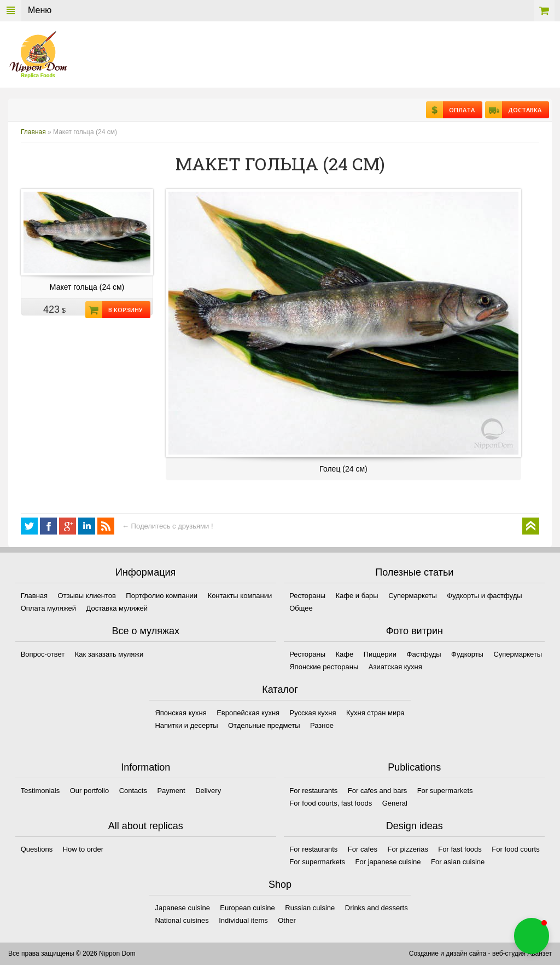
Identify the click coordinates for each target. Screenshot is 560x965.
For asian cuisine (458, 862)
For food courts (515, 849)
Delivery (208, 790)
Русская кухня (313, 713)
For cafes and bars (377, 790)
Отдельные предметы (264, 725)
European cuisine (247, 908)
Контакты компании (240, 595)
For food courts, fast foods (330, 803)
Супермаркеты (412, 595)
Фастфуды (424, 654)
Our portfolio (89, 790)
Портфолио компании (161, 595)
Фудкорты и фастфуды (484, 595)
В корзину (122, 309)
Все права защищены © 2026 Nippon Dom (72, 953)
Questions (37, 849)
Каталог (280, 689)
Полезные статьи (414, 572)
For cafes (362, 849)
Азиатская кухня (395, 667)
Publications (414, 767)
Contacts (133, 790)
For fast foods (459, 849)
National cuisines (181, 920)
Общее (301, 608)
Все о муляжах (145, 630)
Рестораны (307, 595)
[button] (531, 936)
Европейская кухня (248, 713)
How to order (83, 849)
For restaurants (313, 790)
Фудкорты (467, 654)
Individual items (243, 920)
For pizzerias (407, 849)
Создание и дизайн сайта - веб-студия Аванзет (480, 953)
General (394, 803)
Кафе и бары (357, 595)
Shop (280, 884)
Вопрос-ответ (43, 654)
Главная (33, 132)
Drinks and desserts (376, 908)
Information (145, 767)
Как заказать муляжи (109, 654)
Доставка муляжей (117, 608)
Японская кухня (180, 713)
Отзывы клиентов (87, 595)
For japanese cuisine (388, 862)
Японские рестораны (323, 667)
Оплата (459, 109)
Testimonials (40, 790)
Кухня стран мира (375, 713)
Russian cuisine (310, 908)
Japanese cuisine (182, 908)
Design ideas (414, 825)
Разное (322, 725)
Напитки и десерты (186, 725)
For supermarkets (445, 790)
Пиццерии (380, 654)
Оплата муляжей (48, 608)
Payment (171, 790)
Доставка (521, 109)
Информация (145, 572)
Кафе (345, 654)
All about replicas (145, 825)
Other (287, 920)
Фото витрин (414, 630)
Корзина (544, 10)
